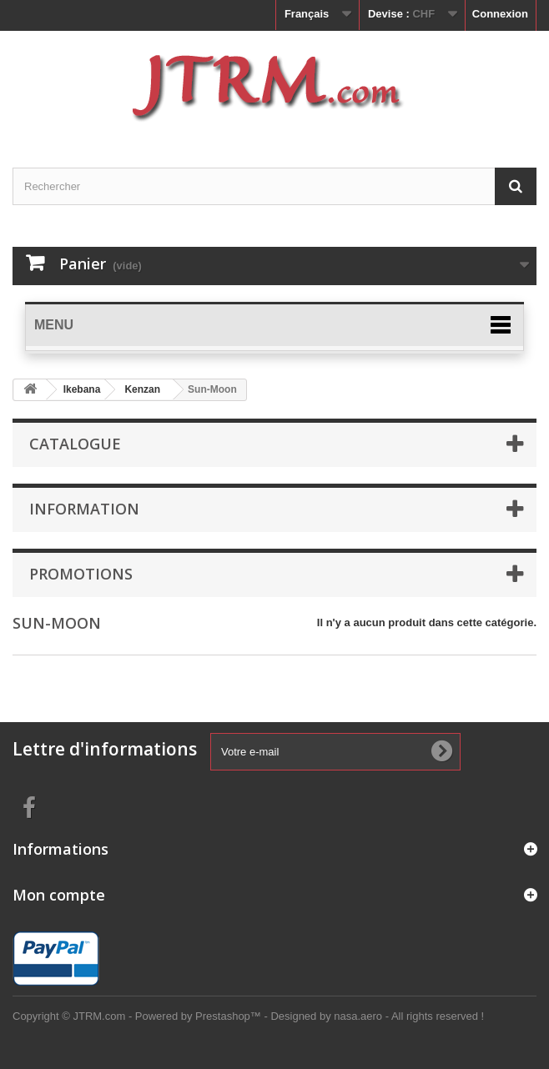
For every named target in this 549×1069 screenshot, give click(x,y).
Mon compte (59, 895)
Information (84, 509)
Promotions (81, 574)
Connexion (500, 14)
